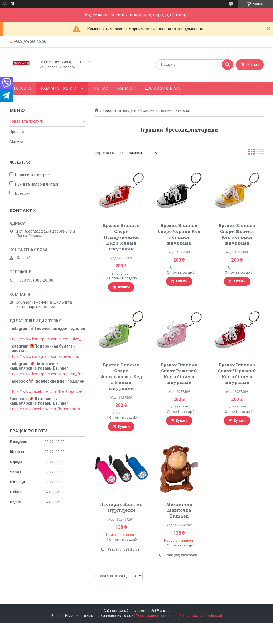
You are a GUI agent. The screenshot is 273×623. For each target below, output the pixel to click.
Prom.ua (163, 611)
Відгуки (16, 142)
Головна (22, 88)
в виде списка (260, 153)
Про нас (100, 88)
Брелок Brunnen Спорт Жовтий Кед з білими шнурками (236, 234)
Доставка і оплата (162, 88)
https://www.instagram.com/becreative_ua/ (47, 339)
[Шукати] (227, 64)
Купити (124, 287)
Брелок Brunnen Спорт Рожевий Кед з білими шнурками (179, 373)
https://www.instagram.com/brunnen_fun (46, 374)
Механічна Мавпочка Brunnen (179, 510)
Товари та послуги (58, 88)
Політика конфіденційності (200, 616)
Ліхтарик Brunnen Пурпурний (121, 507)
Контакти (126, 88)
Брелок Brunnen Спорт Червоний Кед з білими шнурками (237, 373)
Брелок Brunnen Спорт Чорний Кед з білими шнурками (179, 234)
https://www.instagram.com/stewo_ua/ (44, 356)
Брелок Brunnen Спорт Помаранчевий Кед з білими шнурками (121, 237)
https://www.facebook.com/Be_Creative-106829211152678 (47, 391)
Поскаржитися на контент (156, 616)
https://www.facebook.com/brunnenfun (44, 409)
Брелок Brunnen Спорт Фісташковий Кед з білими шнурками (121, 376)
